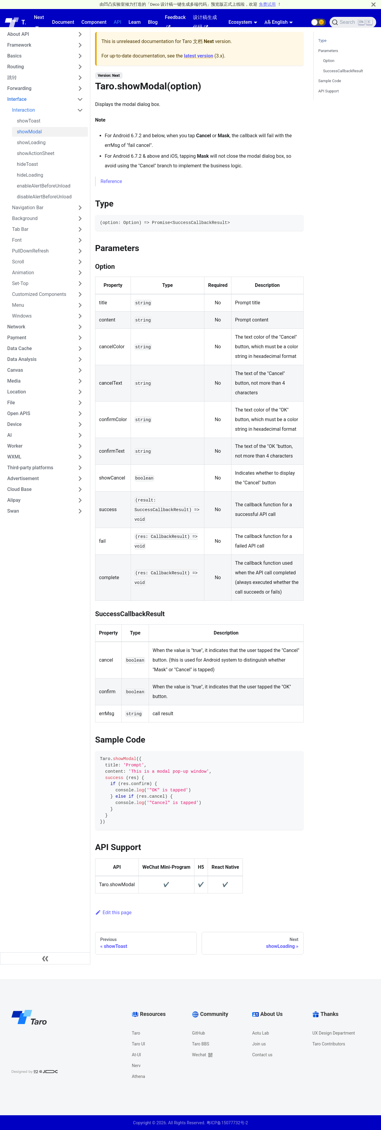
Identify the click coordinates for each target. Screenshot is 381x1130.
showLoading (31, 142)
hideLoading (30, 175)
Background (25, 218)
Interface (16, 99)
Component (93, 22)
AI (9, 435)
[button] (318, 22)
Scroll (18, 262)
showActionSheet (35, 153)
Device (14, 424)
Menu (18, 305)
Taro (136, 1033)
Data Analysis (21, 359)
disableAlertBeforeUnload (44, 197)
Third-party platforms (30, 467)
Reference (111, 181)
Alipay (13, 500)
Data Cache (19, 348)
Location (16, 392)
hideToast (27, 164)
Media (13, 381)
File (11, 402)
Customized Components (39, 294)
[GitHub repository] (303, 22)
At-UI (136, 1054)
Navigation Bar (27, 207)
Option (329, 60)
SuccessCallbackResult (343, 71)
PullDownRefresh (30, 251)
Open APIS (18, 413)
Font (17, 240)
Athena (138, 1076)
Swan (13, 511)
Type (322, 40)
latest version (198, 56)
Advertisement (23, 478)
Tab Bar (20, 229)
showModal (29, 132)
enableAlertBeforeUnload (43, 186)
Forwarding (19, 88)
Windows (22, 316)
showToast (28, 121)
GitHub (198, 1033)
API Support (328, 91)
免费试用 (267, 4)
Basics (14, 56)
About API (18, 34)
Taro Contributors (328, 1044)
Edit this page (113, 912)
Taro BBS (200, 1044)
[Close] (373, 4)
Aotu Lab (260, 1033)
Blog (152, 22)
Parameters (328, 50)
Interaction (23, 110)
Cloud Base (19, 489)
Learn (135, 22)
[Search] (353, 22)
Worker (15, 446)
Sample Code (329, 81)
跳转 (12, 77)
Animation (23, 272)
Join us (259, 1044)
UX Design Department (333, 1033)
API (117, 22)
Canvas (15, 370)
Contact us (262, 1054)
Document (63, 22)
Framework (19, 45)
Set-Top (20, 283)
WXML (14, 457)
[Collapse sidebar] (45, 958)
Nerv (136, 1065)
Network (16, 327)
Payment (16, 337)
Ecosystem (240, 22)
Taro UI (138, 1044)
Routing (15, 67)
